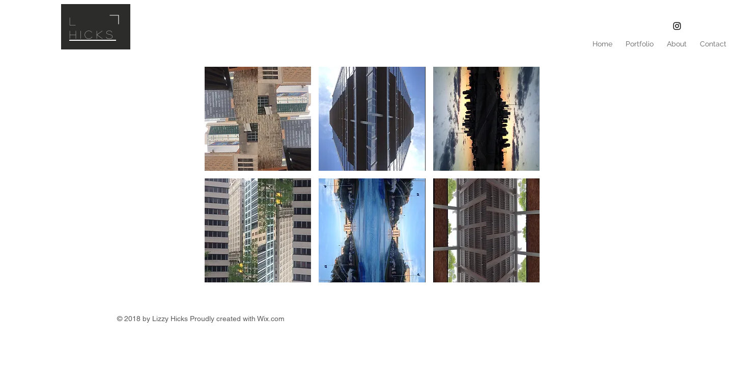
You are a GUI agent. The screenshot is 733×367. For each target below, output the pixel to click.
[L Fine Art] (677, 26)
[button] (258, 119)
